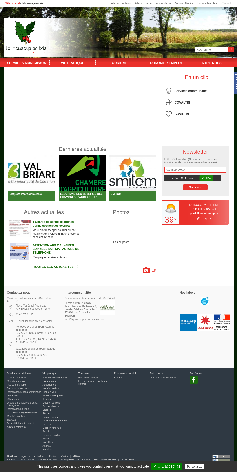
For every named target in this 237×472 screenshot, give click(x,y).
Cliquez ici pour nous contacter (34, 321)
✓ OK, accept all (167, 466)
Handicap (48, 449)
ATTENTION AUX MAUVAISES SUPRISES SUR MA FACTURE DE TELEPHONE (56, 248)
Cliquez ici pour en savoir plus (87, 319)
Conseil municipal (16, 377)
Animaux (47, 445)
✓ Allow (206, 178)
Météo (76, 456)
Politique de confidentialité (75, 459)
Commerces (49, 381)
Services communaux (191, 91)
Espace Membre (207, 3)
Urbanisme (13, 399)
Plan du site (27, 459)
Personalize (194, 466)
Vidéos (64, 456)
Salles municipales (53, 395)
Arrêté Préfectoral (16, 427)
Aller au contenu (121, 3)
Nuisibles (48, 442)
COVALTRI (182, 102)
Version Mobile (184, 3)
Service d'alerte (51, 406)
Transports (48, 399)
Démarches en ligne (18, 409)
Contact (226, 3)
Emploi (118, 377)
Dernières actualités (82, 149)
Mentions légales (47, 459)
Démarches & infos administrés (24, 391)
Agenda (25, 456)
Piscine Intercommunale (56, 420)
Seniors (47, 424)
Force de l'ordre (51, 435)
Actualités (39, 456)
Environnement (51, 417)
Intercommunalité (16, 384)
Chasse (47, 409)
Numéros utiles (51, 388)
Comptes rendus (16, 381)
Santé (46, 431)
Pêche (46, 413)
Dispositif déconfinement (20, 423)
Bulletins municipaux (18, 388)
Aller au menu (143, 3)
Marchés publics (16, 416)
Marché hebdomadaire (55, 377)
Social (46, 438)
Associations (50, 384)
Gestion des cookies (105, 459)
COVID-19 (182, 114)
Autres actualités (44, 212)
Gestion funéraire (52, 427)
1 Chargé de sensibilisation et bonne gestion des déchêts (53, 223)
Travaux (11, 419)
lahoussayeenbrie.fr (34, 3)
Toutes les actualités (56, 267)
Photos (121, 212)
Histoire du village (88, 377)
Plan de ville (49, 391)
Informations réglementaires (22, 412)
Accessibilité (163, 3)
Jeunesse (12, 395)
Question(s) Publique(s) (163, 377)
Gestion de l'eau (51, 402)
